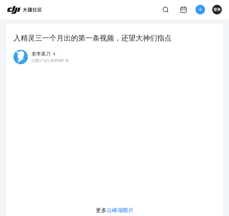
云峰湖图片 (120, 210)
